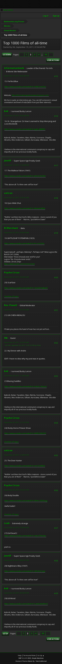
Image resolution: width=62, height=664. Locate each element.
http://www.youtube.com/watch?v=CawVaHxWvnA (26, 603)
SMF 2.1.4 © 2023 (24, 658)
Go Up (5, 634)
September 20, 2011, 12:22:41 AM (16, 198)
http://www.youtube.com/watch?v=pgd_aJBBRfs (24, 129)
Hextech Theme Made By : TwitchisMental (31, 661)
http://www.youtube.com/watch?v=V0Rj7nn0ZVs (25, 86)
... (42, 54)
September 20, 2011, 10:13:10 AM (16, 310)
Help (19, 655)
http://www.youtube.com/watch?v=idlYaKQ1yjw (24, 571)
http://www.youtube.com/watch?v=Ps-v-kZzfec (24, 243)
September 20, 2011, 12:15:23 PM (16, 422)
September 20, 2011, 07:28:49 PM (16, 527)
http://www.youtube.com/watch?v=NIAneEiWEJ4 (24, 208)
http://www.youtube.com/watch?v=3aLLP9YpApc (25, 535)
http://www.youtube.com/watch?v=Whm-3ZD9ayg (25, 500)
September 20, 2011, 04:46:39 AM (16, 232)
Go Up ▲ (40, 655)
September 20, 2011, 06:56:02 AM (16, 277)
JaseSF (7, 160)
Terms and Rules (29, 655)
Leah (7, 523)
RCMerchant (11, 228)
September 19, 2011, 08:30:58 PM (16, 76)
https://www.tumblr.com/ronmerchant (19, 264)
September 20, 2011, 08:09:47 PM (16, 560)
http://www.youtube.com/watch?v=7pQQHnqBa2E (26, 288)
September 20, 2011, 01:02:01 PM (16, 490)
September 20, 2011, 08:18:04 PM (16, 593)
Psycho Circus (11, 272)
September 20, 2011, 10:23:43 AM (16, 342)
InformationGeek (14, 68)
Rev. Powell (10, 305)
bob (6, 111)
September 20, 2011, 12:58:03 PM (16, 455)
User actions (53, 60)
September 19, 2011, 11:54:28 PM (16, 165)
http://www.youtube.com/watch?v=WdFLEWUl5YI (25, 433)
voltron (8, 193)
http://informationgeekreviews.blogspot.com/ (30, 95)
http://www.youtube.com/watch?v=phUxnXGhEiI (25, 176)
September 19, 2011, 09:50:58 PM (16, 116)
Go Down (7, 55)
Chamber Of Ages (11, 296)
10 (46, 54)
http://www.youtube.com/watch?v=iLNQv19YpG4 (25, 386)
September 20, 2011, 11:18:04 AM (16, 376)
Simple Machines (38, 658)
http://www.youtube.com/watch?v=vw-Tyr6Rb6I (24, 466)
